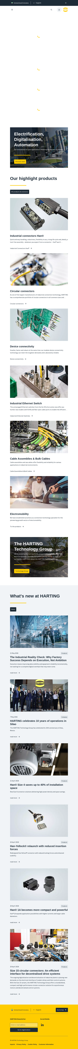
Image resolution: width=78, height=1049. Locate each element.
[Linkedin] (42, 1025)
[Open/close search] (51, 10)
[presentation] (37, 3)
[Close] (66, 3)
